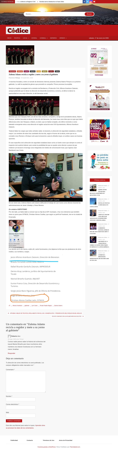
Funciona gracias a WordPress (46, 447)
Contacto (30, 440)
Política (17, 38)
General (43, 38)
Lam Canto (35, 305)
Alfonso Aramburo (17, 305)
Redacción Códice (102, 185)
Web (7, 412)
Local (25, 38)
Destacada (12, 71)
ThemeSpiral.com (75, 447)
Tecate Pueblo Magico (46, 305)
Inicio (9, 38)
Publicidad (14, 440)
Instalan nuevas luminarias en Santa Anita (51, 1)
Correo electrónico (12, 404)
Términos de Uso (48, 440)
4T (9, 305)
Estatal (34, 38)
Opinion (62, 38)
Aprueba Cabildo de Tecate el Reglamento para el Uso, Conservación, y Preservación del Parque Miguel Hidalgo (46, 313)
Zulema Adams (58, 305)
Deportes (53, 38)
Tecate (57, 71)
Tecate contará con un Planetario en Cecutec (67, 316)
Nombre (9, 396)
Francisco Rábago (14, 78)
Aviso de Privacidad (65, 440)
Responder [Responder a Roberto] (11, 353)
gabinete (27, 305)
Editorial (20, 71)
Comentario (10, 369)
